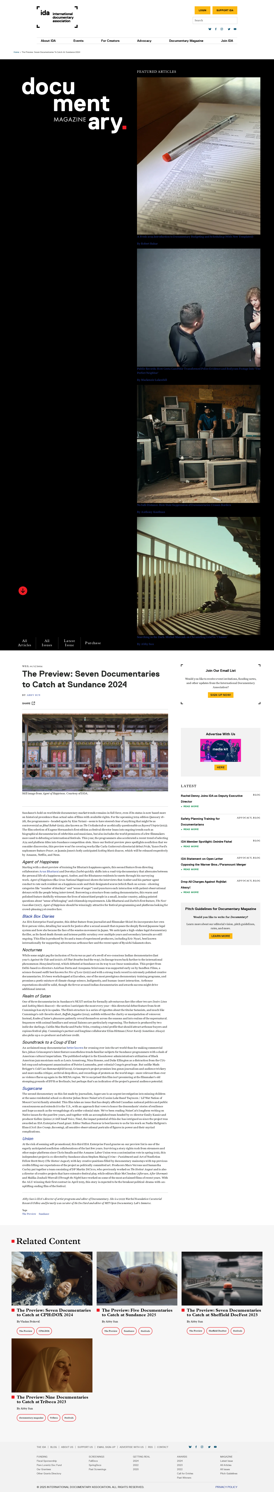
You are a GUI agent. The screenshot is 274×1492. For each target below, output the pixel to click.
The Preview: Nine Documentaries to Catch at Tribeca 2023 (54, 1399)
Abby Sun (37, 693)
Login (192, 10)
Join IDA (217, 41)
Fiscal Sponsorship (57, 1461)
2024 (136, 1461)
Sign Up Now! (219, 693)
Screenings (102, 1456)
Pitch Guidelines (218, 1473)
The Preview (33, 1217)
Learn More (219, 934)
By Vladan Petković (30, 1322)
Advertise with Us (142, 1447)
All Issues (49, 641)
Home (18, 50)
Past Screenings (102, 1469)
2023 (175, 1465)
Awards (177, 1456)
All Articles (26, 641)
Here (219, 765)
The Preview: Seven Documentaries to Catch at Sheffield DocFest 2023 (223, 1313)
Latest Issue (71, 641)
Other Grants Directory (59, 1473)
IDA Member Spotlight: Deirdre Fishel (205, 840)
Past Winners (179, 1477)
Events (85, 41)
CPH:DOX (46, 1332)
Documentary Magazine (180, 41)
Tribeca (56, 1417)
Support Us (95, 1447)
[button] (24, 589)
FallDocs (98, 1461)
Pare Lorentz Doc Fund (59, 1465)
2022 (136, 1465)
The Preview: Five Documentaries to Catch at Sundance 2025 (137, 1313)
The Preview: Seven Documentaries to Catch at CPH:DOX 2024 (56, 1313)
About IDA (58, 41)
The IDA (51, 1447)
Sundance (47, 1217)
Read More (190, 804)
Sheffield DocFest (217, 1331)
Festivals (145, 1332)
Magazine (216, 1456)
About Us (78, 1447)
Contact (173, 1447)
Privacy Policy (216, 1487)
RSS (160, 1447)
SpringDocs (100, 1465)
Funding (52, 1456)
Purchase (95, 641)
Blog (64, 1447)
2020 (136, 1469)
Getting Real (141, 1456)
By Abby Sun (110, 1322)
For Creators (112, 41)
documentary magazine (33, 1417)
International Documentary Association (67, 17)
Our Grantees (54, 1469)
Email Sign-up (117, 1447)
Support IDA (214, 10)
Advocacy (142, 41)
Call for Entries (180, 1473)
